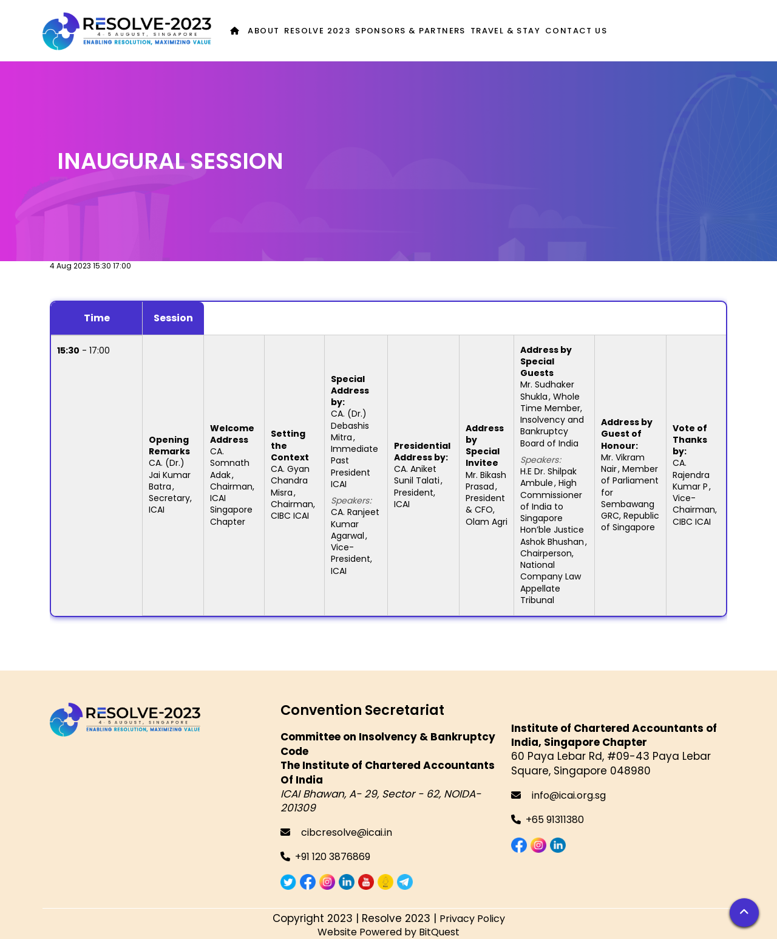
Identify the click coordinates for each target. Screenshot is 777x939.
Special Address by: (350, 391)
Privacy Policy (472, 919)
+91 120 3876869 (332, 857)
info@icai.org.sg (558, 795)
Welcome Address (232, 434)
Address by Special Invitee (485, 446)
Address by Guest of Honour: (627, 434)
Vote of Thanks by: (690, 440)
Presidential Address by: (422, 451)
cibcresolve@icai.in (336, 832)
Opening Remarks (169, 445)
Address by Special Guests (546, 362)
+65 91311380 (555, 820)
